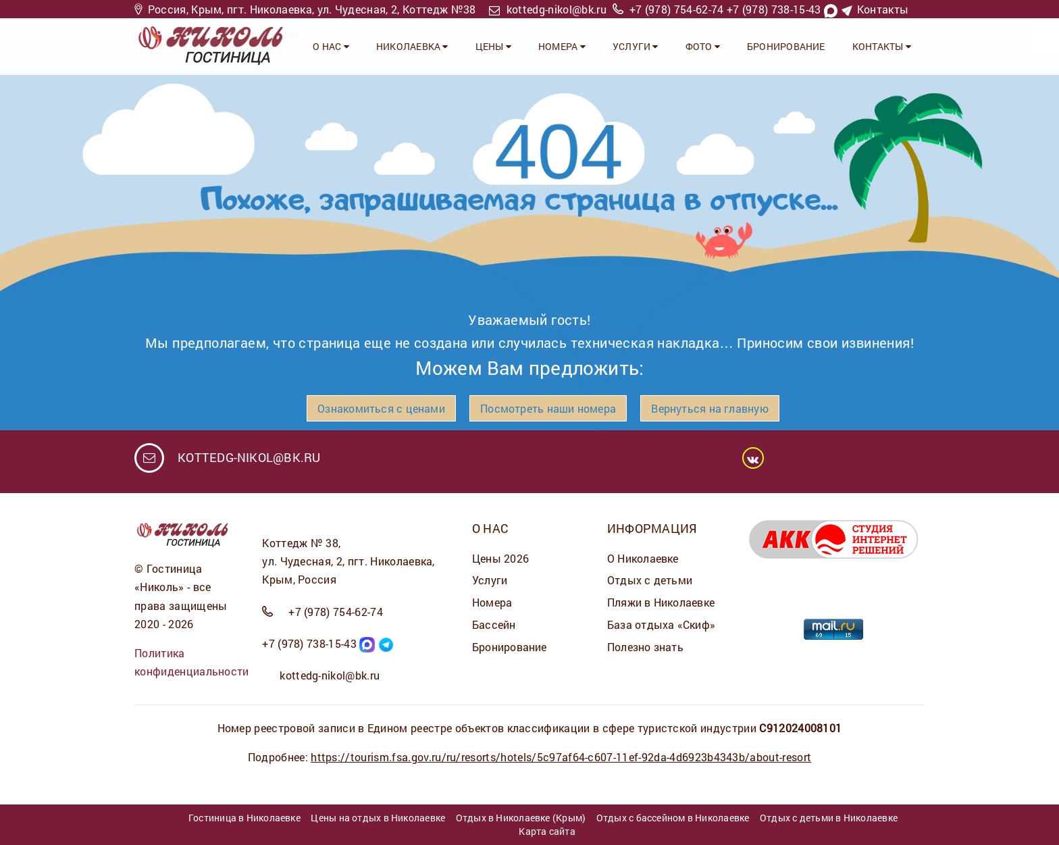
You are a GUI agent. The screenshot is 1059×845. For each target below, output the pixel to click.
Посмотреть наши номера (548, 408)
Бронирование (786, 46)
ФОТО (703, 46)
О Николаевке (643, 558)
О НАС (331, 46)
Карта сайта (547, 831)
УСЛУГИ (635, 46)
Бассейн (494, 624)
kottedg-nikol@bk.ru (556, 9)
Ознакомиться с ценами (381, 408)
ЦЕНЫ (493, 46)
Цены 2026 (500, 558)
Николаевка (412, 46)
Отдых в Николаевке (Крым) (521, 817)
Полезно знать (645, 647)
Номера (492, 602)
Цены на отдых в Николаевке (378, 817)
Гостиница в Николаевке (244, 817)
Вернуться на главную (709, 408)
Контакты (883, 9)
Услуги (489, 580)
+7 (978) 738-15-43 (774, 9)
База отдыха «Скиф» (661, 624)
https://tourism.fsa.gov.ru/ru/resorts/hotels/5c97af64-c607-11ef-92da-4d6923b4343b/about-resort (561, 757)
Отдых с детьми (649, 580)
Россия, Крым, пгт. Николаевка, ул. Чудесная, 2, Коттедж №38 (312, 9)
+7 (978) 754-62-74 (676, 9)
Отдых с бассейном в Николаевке (673, 817)
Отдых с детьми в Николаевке (829, 817)
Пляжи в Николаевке (661, 602)
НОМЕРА (562, 46)
